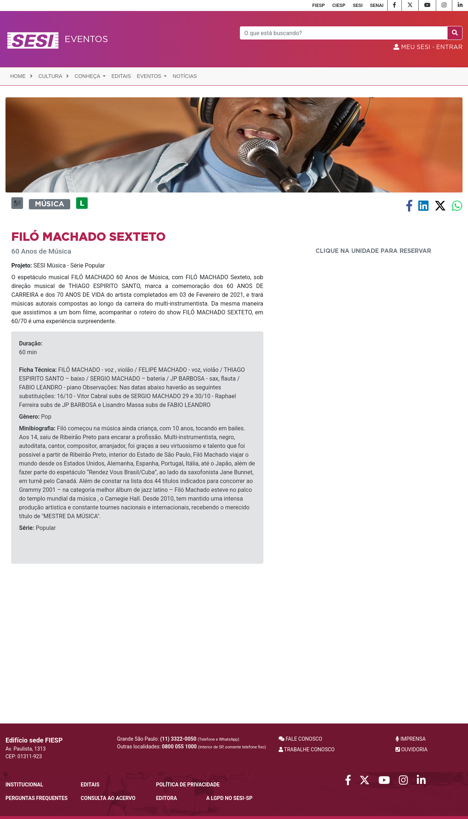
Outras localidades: (191, 746)
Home (21, 76)
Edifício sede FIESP (34, 740)
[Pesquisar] (343, 33)
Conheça (88, 76)
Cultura (53, 76)
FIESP (318, 5)
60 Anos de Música (41, 376)
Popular (37, 652)
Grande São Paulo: (178, 739)
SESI (358, 5)
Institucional (24, 785)
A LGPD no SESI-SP (229, 798)
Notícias (185, 76)
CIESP (339, 5)
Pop (35, 541)
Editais (121, 76)
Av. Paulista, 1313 (25, 749)
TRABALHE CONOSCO (307, 749)
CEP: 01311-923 (23, 756)
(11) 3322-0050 (178, 739)
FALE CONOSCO (300, 739)
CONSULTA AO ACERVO (108, 798)
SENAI (377, 5)
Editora (166, 798)
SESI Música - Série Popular (58, 390)
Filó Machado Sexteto (88, 361)
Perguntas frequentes (36, 798)
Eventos (150, 76)
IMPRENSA (411, 739)
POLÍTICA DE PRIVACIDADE (188, 785)
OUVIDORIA (411, 749)
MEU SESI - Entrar (428, 47)
